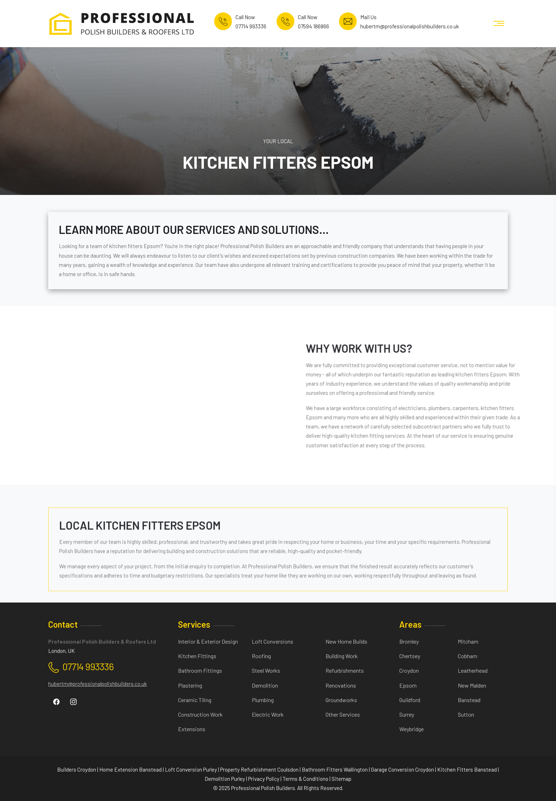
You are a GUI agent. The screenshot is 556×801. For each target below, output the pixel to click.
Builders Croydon (76, 769)
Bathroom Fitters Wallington (335, 769)
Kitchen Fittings (197, 655)
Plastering (190, 685)
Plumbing (263, 699)
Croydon (409, 670)
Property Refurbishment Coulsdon (259, 769)
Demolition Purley (225, 778)
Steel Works (266, 670)
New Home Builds (346, 641)
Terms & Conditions (305, 778)
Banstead (469, 699)
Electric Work (268, 714)
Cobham (467, 655)
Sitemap (341, 778)
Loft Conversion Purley (191, 769)
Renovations (341, 685)
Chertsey (409, 655)
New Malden (472, 685)
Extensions (191, 729)
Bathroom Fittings (200, 670)
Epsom (408, 685)
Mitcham (468, 641)
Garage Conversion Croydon (402, 769)
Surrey (406, 714)
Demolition (265, 685)
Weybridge (411, 729)
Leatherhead (473, 670)
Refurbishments (345, 670)
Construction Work (200, 714)
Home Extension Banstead (130, 769)
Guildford (409, 699)
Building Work (342, 655)
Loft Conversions (272, 641)
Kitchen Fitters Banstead (467, 769)
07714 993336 (87, 666)
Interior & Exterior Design (208, 641)
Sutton (466, 714)
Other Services (343, 714)
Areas (410, 624)
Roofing (261, 655)
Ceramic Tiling (194, 699)
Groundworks (341, 699)
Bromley (409, 641)
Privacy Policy (263, 778)
